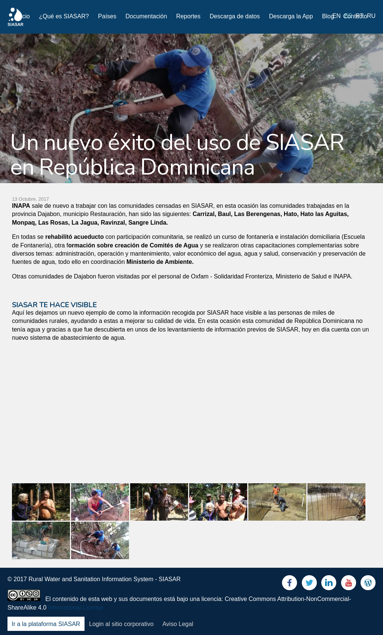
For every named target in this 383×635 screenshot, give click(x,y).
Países (107, 16)
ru (371, 16)
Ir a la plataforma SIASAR (46, 624)
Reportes (188, 16)
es (348, 16)
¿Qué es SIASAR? (64, 16)
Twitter (309, 584)
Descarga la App (291, 16)
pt (359, 16)
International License (76, 607)
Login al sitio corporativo (121, 624)
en (337, 16)
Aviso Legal (177, 624)
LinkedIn (328, 584)
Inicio (23, 16)
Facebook (289, 584)
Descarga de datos (234, 16)
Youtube (348, 584)
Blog (328, 16)
